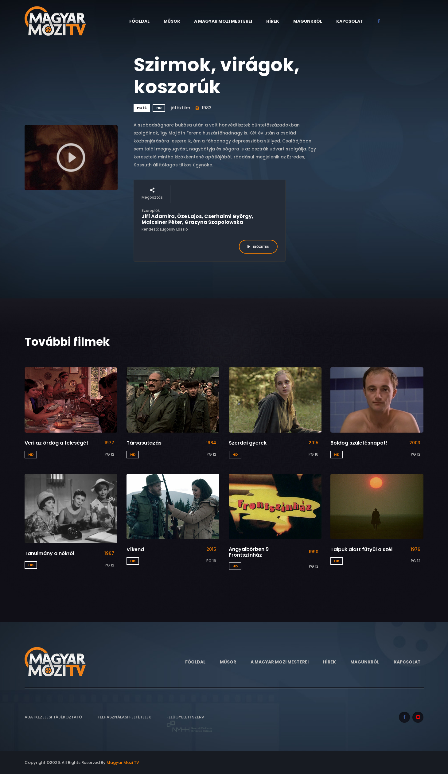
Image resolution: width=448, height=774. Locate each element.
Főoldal (139, 21)
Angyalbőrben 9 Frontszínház (249, 552)
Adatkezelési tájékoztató (53, 717)
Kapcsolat (349, 21)
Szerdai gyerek (248, 442)
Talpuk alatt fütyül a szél (361, 549)
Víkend (135, 549)
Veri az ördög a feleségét (56, 442)
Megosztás (152, 194)
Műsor (172, 21)
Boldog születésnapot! (358, 442)
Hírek (272, 21)
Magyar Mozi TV (123, 762)
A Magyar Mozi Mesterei (223, 21)
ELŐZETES (258, 246)
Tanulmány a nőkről (49, 553)
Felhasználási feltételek (124, 717)
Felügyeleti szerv (189, 723)
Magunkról (307, 21)
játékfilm (180, 108)
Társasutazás (144, 442)
